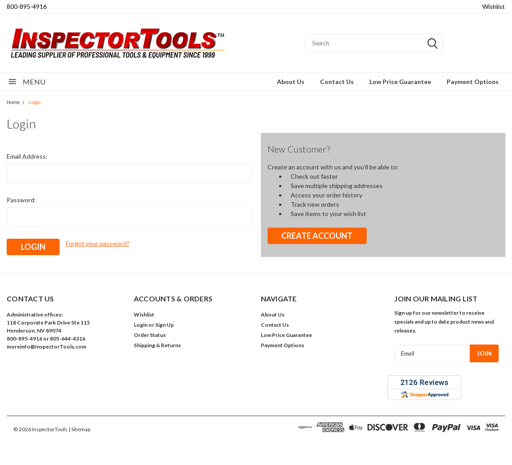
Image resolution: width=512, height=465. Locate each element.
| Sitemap (79, 429)
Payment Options (473, 81)
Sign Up (164, 324)
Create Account (316, 236)
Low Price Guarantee (400, 81)
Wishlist (493, 6)
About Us (290, 81)
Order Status (150, 335)
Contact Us (337, 81)
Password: (21, 200)
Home (13, 102)
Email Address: (27, 156)
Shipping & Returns (157, 345)
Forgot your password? (97, 243)
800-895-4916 (27, 6)
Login (34, 102)
